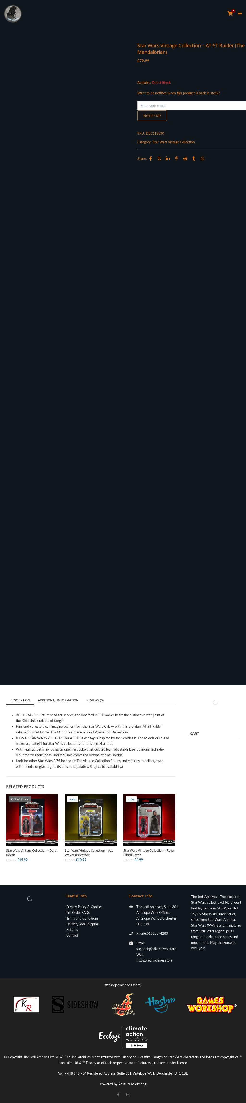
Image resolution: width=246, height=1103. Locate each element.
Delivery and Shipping (82, 924)
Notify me (152, 115)
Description (20, 700)
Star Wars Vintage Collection (174, 142)
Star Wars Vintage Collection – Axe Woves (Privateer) (89, 852)
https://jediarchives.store (154, 960)
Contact (72, 935)
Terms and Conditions (82, 918)
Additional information (58, 700)
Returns (72, 929)
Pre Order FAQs (78, 912)
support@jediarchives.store (156, 949)
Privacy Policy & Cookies (84, 907)
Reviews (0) (95, 700)
